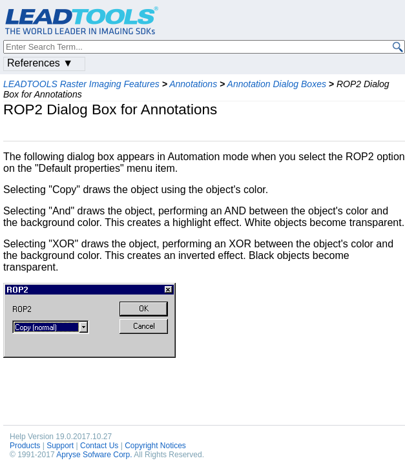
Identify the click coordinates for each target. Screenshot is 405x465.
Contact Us (99, 445)
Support (60, 445)
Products (25, 445)
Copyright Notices (155, 445)
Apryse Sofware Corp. (94, 454)
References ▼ (40, 62)
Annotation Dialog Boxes (276, 84)
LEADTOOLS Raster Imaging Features (81, 84)
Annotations (193, 84)
